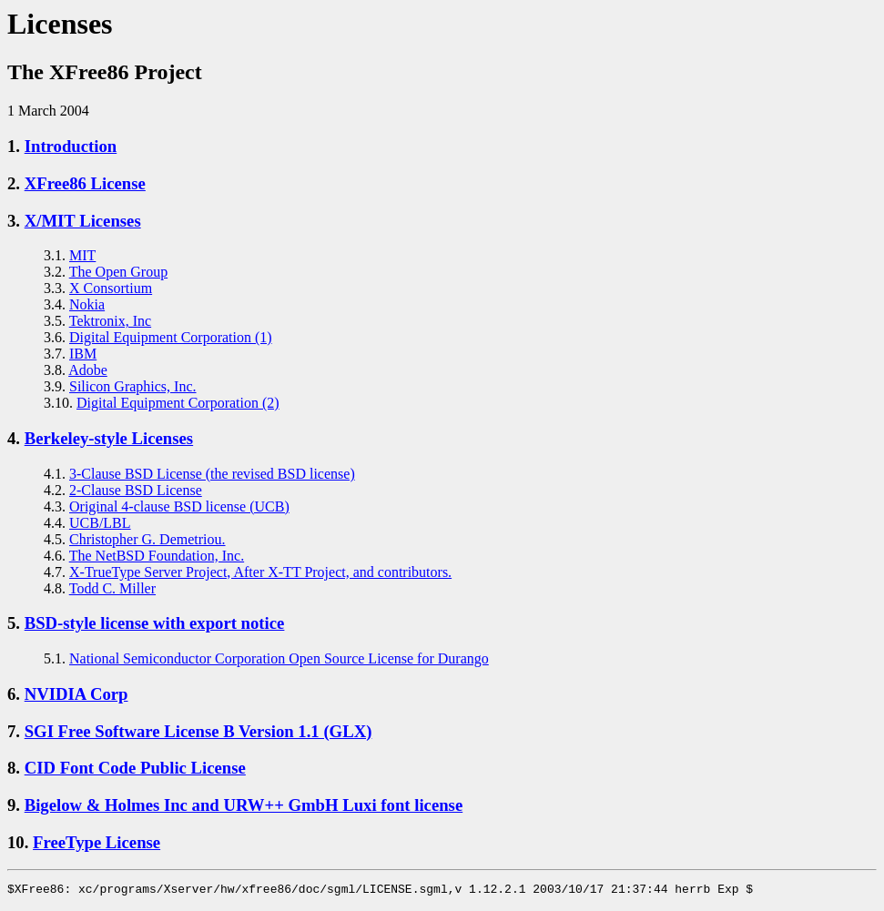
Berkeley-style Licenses (109, 438)
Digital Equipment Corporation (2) (177, 402)
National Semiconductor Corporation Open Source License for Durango (279, 658)
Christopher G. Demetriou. (147, 539)
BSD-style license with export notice (155, 623)
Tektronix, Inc (110, 321)
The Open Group (118, 271)
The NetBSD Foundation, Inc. (156, 555)
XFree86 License (85, 183)
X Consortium (110, 288)
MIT (82, 255)
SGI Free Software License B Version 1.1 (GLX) (198, 731)
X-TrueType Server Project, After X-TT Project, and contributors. (260, 572)
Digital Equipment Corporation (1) (170, 337)
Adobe (87, 370)
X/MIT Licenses (83, 220)
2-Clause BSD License (135, 490)
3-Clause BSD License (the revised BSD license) (212, 473)
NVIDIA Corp (76, 693)
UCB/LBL (100, 523)
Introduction (71, 146)
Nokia (87, 304)
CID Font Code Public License (135, 767)
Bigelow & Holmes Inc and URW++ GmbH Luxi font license (244, 805)
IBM (83, 353)
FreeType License (96, 842)
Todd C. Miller (112, 588)
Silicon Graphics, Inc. (133, 386)
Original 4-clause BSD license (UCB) (179, 506)
